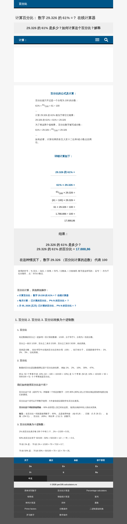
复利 (97, 497)
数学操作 (63, 515)
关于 (26, 460)
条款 (76, 460)
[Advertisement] (63, 64)
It (63, 472)
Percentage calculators (96, 491)
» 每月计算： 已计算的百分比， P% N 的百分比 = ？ (43, 300)
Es (96, 466)
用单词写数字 (30, 491)
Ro (96, 472)
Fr (30, 472)
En (63, 466)
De (30, 466)
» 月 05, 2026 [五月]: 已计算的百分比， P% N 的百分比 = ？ (46, 305)
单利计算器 (30, 503)
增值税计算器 (63, 497)
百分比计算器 (63, 491)
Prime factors (30, 509)
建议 (51, 460)
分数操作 (63, 509)
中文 (30, 478)
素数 (97, 503)
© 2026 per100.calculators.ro (63, 484)
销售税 (30, 497)
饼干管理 (101, 460)
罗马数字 (30, 515)
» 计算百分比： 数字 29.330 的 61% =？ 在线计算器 (42, 295)
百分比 (23, 3)
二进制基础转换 (97, 509)
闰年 (63, 503)
